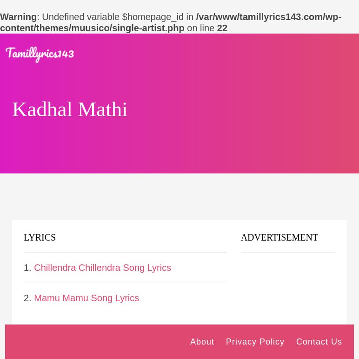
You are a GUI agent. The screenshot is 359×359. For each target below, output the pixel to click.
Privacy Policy (255, 341)
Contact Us (319, 341)
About (202, 341)
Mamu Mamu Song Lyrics (86, 298)
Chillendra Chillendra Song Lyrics (102, 267)
